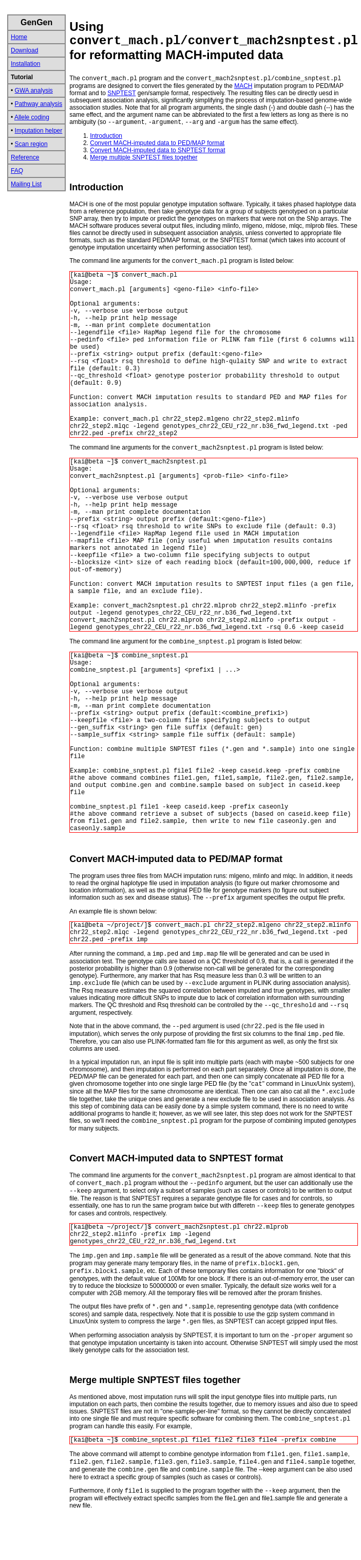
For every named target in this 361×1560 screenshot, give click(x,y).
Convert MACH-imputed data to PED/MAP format (157, 143)
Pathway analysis (39, 103)
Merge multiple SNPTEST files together (143, 157)
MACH (243, 85)
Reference (25, 157)
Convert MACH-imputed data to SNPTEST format (157, 150)
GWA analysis (34, 90)
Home (19, 37)
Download (24, 50)
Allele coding (31, 117)
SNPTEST (121, 93)
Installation (25, 63)
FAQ (17, 170)
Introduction (106, 135)
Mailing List (26, 184)
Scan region (31, 144)
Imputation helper (39, 130)
